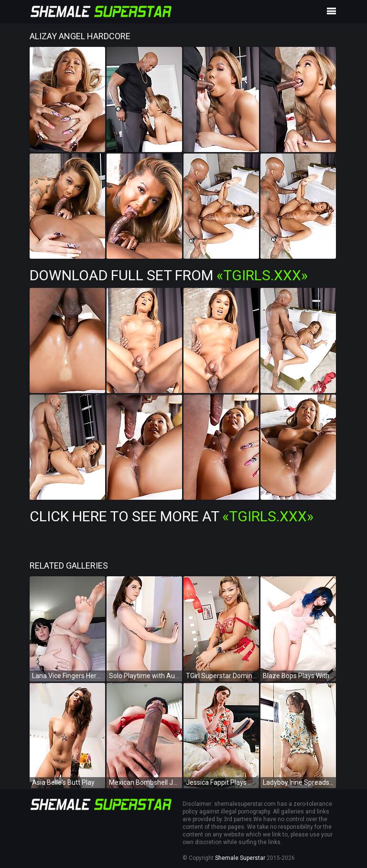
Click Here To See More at (171, 516)
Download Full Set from (169, 275)
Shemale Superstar (240, 858)
